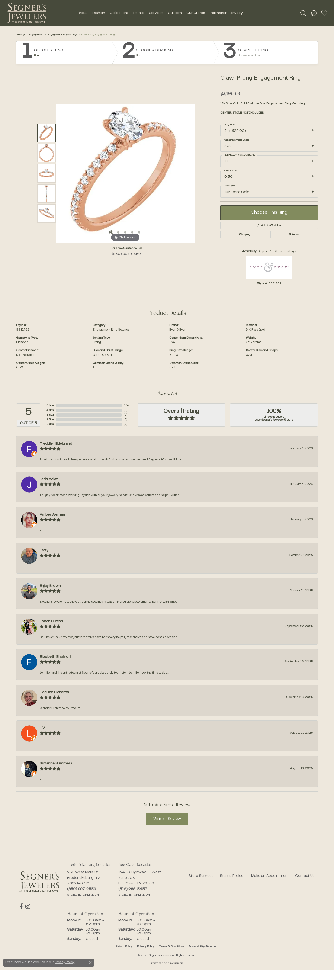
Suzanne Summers (56, 763)
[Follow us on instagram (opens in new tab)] (27, 906)
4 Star (50, 410)
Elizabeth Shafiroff (55, 656)
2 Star (50, 419)
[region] (125, 173)
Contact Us (305, 875)
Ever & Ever (177, 329)
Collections (119, 13)
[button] (303, 13)
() (126, 406)
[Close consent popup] (90, 962)
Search (38, 55)
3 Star (50, 415)
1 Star (50, 424)
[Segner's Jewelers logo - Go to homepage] (27, 13)
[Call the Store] (81, 889)
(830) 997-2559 (126, 254)
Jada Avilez (49, 479)
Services (156, 13)
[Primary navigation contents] (160, 13)
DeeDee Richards (54, 692)
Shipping (244, 234)
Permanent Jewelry (226, 13)
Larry (44, 550)
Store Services (201, 875)
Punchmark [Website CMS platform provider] (175, 963)
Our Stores (195, 13)
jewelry (20, 35)
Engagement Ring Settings (62, 35)
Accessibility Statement (203, 946)
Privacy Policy (145, 946)
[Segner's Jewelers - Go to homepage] (39, 881)
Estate (138, 13)
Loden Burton (51, 621)
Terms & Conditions (171, 946)
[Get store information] (83, 895)
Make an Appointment (270, 875)
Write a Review (167, 819)
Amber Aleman (52, 514)
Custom (175, 13)
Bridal (82, 13)
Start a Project (232, 875)
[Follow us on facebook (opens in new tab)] (21, 906)
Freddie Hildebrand (56, 443)
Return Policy (124, 946)
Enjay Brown (50, 586)
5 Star (50, 406)
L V (42, 728)
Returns (294, 234)
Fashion (98, 13)
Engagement (36, 35)
